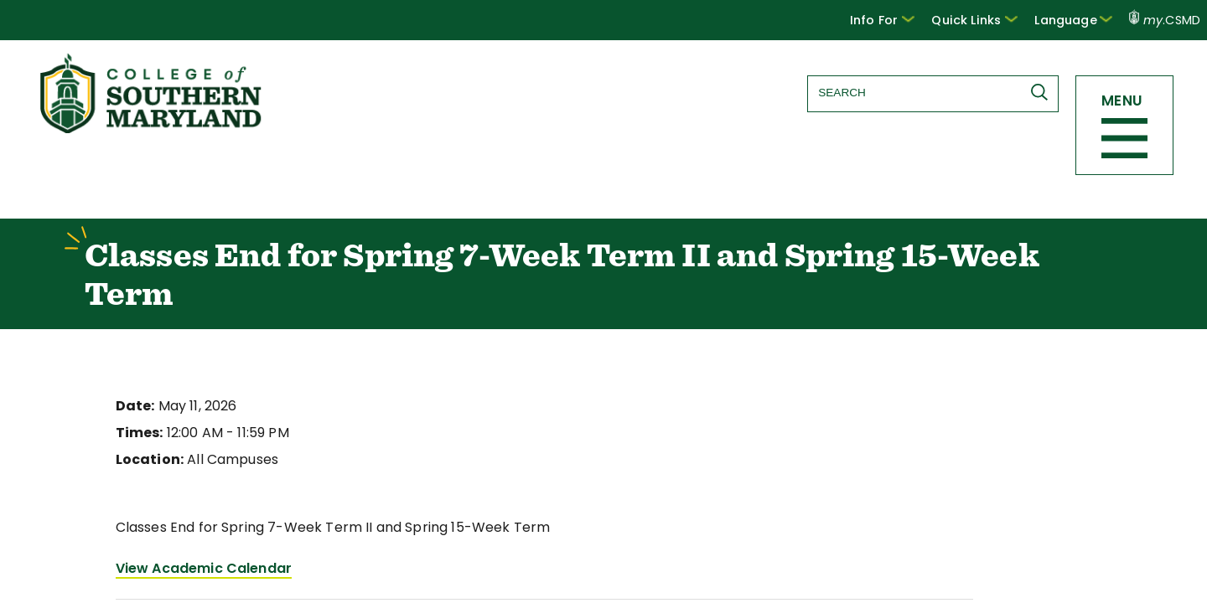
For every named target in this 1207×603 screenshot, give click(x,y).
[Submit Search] (1040, 92)
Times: (137, 435)
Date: (133, 408)
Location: (146, 462)
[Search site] (929, 92)
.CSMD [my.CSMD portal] (1165, 20)
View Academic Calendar (196, 571)
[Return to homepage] (152, 128)
